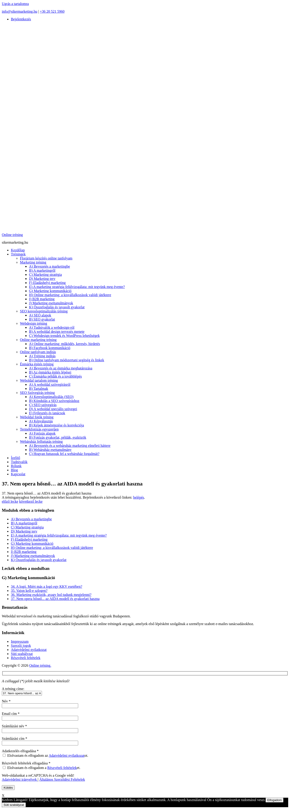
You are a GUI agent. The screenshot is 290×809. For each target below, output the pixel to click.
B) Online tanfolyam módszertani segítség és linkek (66, 360)
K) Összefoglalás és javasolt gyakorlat (57, 307)
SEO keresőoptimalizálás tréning (44, 311)
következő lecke (31, 501)
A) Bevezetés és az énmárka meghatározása (60, 368)
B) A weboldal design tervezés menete (57, 331)
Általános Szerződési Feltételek (62, 779)
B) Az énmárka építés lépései (50, 372)
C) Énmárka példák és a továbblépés (55, 376)
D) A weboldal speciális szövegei (53, 409)
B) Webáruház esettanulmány (50, 450)
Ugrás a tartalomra (15, 4)
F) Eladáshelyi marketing (47, 283)
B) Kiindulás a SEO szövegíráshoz (54, 401)
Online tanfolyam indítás (38, 352)
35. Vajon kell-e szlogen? (29, 590)
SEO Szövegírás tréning (37, 393)
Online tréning (12, 235)
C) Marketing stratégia (45, 274)
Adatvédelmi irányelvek (20, 779)
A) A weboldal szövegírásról (49, 384)
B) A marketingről (42, 270)
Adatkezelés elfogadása (20, 751)
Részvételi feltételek (25, 658)
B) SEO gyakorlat (42, 319)
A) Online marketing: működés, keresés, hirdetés (64, 344)
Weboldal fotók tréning (36, 417)
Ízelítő (15, 458)
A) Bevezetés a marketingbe (49, 266)
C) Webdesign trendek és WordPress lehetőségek (64, 336)
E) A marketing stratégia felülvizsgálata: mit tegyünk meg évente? (77, 287)
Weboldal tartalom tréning (39, 380)
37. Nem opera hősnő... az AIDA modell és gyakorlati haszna (55, 599)
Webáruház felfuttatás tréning (41, 441)
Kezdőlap (18, 250)
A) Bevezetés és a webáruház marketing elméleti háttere (69, 445)
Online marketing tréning (38, 340)
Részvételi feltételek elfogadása (26, 763)
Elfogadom (274, 800)
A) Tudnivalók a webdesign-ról (51, 327)
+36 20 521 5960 (52, 11)
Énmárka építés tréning (36, 364)
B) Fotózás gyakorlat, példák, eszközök (57, 437)
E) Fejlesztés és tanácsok (47, 413)
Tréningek (18, 254)
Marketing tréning (33, 262)
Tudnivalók (19, 462)
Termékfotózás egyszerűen (39, 429)
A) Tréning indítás (42, 356)
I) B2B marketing (42, 299)
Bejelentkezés (21, 19)
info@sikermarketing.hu (19, 11)
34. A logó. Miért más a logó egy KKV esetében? (46, 586)
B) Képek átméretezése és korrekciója (56, 425)
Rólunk (16, 466)
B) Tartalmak (38, 388)
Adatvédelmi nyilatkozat (29, 650)
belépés (138, 497)
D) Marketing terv (42, 279)
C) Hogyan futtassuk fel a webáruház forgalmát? (64, 454)
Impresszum (20, 641)
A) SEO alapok (40, 315)
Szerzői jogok (21, 645)
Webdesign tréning (33, 323)
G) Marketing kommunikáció (50, 291)
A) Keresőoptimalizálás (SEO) (51, 397)
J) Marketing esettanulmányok (51, 303)
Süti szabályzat (22, 654)
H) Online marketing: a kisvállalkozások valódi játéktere (70, 295)
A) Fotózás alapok (42, 433)
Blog (14, 470)
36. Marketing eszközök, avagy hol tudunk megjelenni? (51, 595)
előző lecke (10, 501)
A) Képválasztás (41, 421)
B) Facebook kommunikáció (49, 348)
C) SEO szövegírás (43, 405)
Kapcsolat (18, 474)
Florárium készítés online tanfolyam (46, 258)
